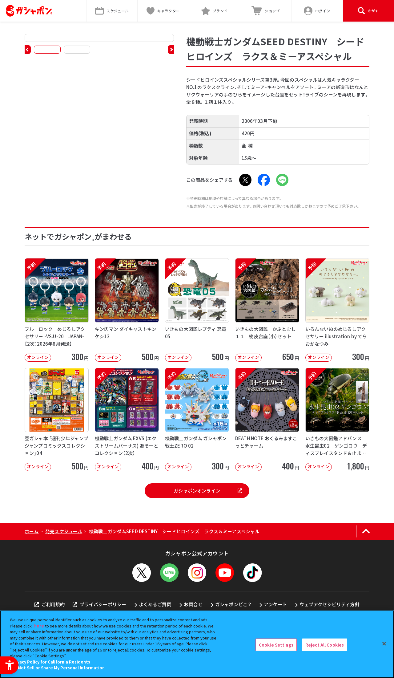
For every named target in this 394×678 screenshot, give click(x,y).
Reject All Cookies (324, 645)
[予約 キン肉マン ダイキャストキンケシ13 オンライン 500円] (127, 309)
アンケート (275, 604)
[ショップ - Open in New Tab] (265, 11)
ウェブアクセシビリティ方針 (330, 604)
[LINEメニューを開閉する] (169, 572)
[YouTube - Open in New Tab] (224, 572)
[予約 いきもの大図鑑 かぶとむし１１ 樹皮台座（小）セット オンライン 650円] (267, 309)
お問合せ (193, 604)
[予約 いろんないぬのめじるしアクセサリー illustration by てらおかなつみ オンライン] (337, 309)
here (39, 626)
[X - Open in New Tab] (245, 180)
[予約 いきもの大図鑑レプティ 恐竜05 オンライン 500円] (197, 309)
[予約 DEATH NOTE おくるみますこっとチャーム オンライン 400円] (267, 419)
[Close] (384, 643)
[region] (197, 644)
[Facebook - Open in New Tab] (264, 180)
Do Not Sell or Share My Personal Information (58, 668)
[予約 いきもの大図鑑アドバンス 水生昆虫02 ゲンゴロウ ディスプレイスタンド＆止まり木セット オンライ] (337, 419)
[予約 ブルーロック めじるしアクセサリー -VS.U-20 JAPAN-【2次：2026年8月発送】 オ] (57, 309)
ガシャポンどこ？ (233, 604)
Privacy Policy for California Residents (50, 662)
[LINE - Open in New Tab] (282, 180)
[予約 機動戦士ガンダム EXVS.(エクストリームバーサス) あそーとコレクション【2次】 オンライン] (127, 419)
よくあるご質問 (155, 604)
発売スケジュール (63, 531)
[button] (28, 49)
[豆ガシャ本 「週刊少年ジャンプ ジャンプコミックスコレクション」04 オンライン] (57, 419)
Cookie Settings (276, 645)
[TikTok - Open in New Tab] (252, 572)
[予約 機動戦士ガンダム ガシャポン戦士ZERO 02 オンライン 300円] (197, 419)
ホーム (31, 531)
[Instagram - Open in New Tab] (197, 572)
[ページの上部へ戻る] (366, 531)
